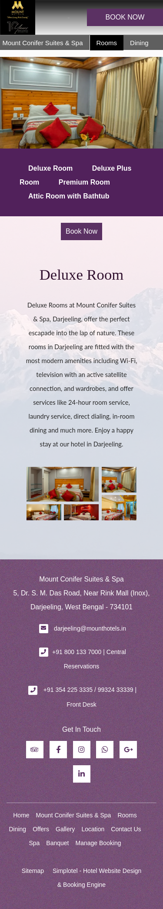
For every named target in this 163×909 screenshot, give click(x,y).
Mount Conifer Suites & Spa (42, 42)
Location (92, 829)
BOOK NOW (125, 17)
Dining (139, 42)
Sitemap (33, 870)
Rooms (106, 42)
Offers (41, 829)
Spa (34, 843)
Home (21, 815)
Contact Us (126, 829)
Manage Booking (98, 843)
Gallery (65, 829)
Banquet (57, 843)
